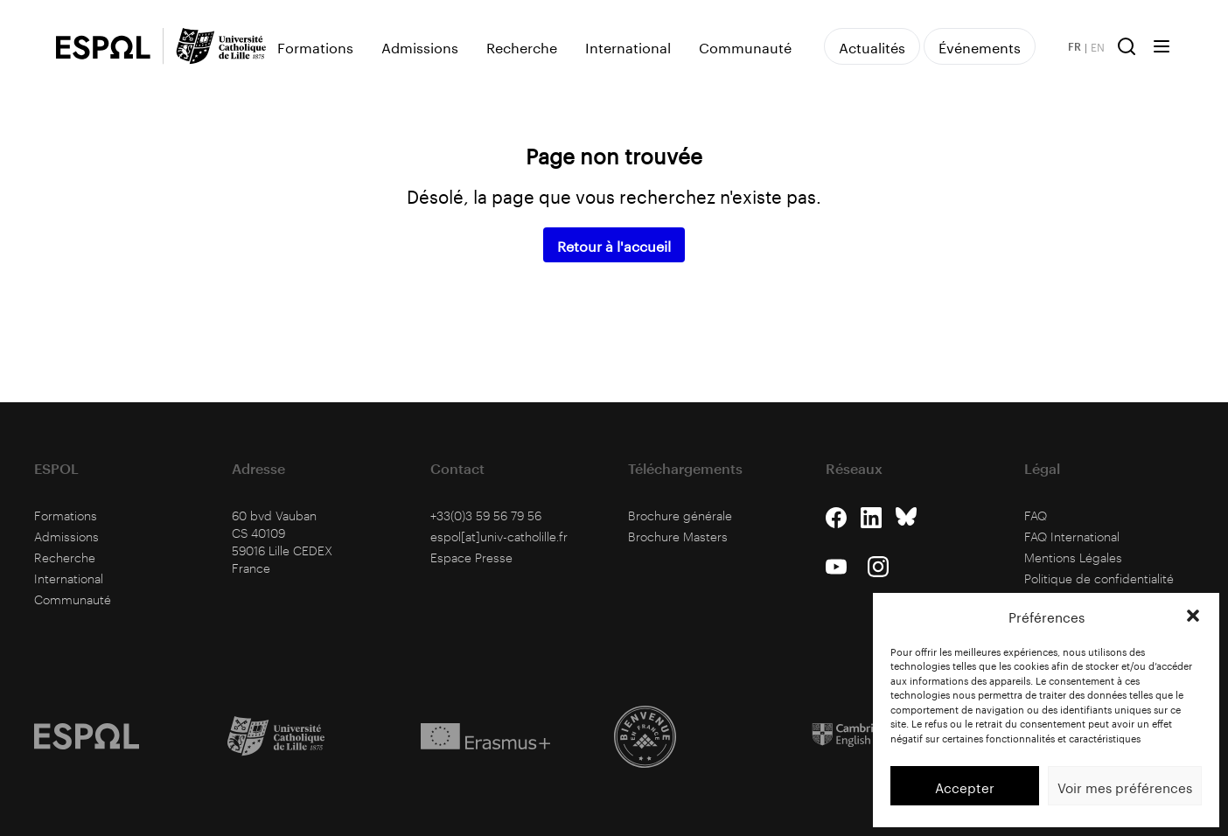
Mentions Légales (1073, 557)
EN (1098, 46)
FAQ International (1072, 536)
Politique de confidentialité (1099, 578)
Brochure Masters (678, 536)
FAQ (1035, 515)
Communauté (745, 46)
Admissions (419, 46)
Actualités (872, 46)
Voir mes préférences (1124, 786)
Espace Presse (471, 557)
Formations (315, 46)
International (628, 46)
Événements (979, 46)
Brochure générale (680, 515)
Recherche (521, 46)
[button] (1193, 615)
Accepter (964, 786)
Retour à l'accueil (614, 244)
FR (1074, 46)
